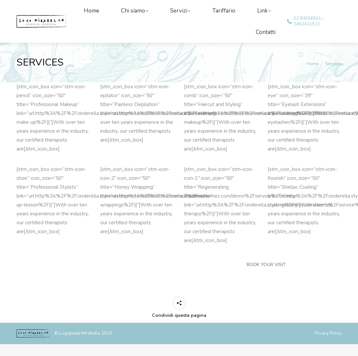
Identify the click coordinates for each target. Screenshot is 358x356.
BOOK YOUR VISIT (266, 276)
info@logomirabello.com (49, 6)
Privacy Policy (328, 345)
